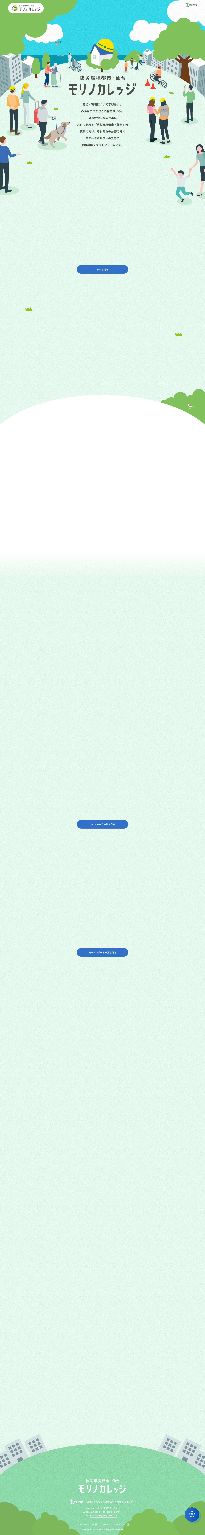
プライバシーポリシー (85, 1524)
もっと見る (102, 269)
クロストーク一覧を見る (102, 824)
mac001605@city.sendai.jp (103, 1515)
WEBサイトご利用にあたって (114, 1524)
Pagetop (192, 1515)
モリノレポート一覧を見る (102, 959)
